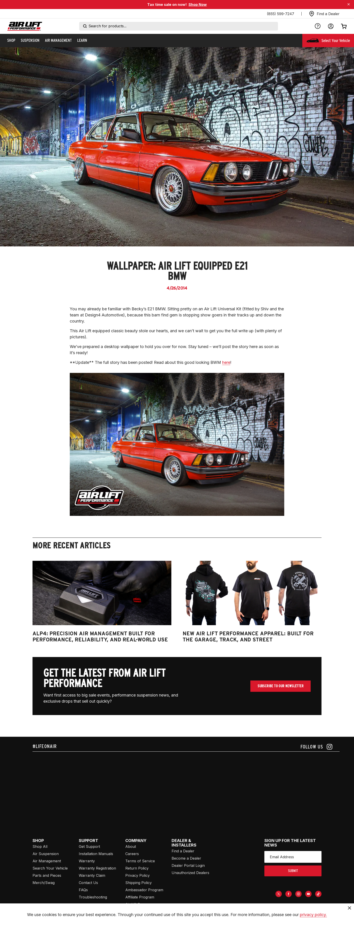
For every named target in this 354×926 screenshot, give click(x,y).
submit (293, 871)
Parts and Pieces (47, 875)
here (226, 362)
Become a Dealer (186, 858)
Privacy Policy (137, 875)
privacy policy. (313, 914)
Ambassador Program (144, 890)
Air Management (47, 861)
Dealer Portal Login (188, 865)
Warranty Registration (97, 868)
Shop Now (198, 4)
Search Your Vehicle (50, 868)
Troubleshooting (93, 897)
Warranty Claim (92, 875)
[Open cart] (344, 26)
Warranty (87, 861)
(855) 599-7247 (280, 14)
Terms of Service (140, 861)
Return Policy (137, 868)
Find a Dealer (183, 851)
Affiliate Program (139, 897)
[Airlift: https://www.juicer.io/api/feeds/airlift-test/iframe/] (186, 786)
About (130, 846)
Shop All (40, 846)
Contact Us (88, 882)
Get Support (89, 846)
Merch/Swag (44, 882)
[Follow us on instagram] (316, 747)
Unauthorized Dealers (190, 872)
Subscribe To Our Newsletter (280, 686)
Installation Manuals (96, 853)
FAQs (83, 890)
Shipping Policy (138, 882)
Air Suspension (46, 853)
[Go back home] (24, 26)
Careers (132, 853)
